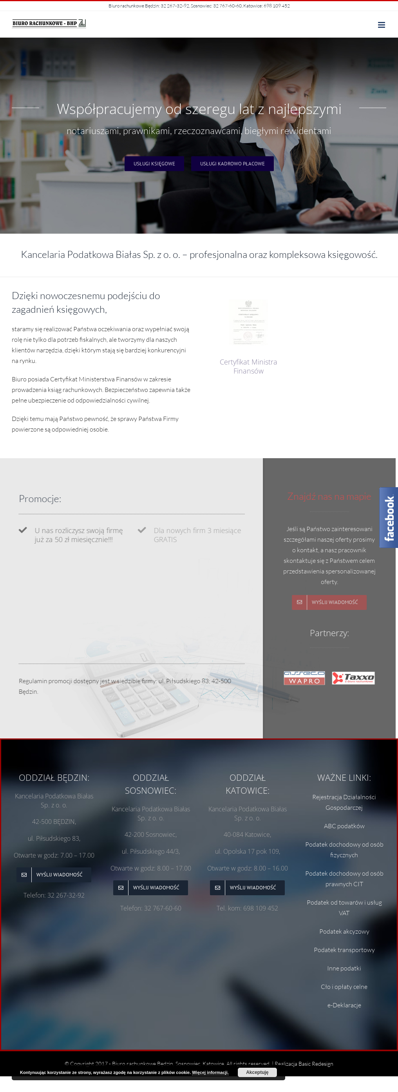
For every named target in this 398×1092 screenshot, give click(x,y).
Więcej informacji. (210, 1072)
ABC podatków (344, 826)
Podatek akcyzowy (344, 931)
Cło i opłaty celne (344, 986)
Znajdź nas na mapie (324, 496)
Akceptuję (257, 1072)
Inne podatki (344, 968)
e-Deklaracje (344, 1005)
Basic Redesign (315, 1063)
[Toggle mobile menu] (382, 25)
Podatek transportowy (344, 950)
